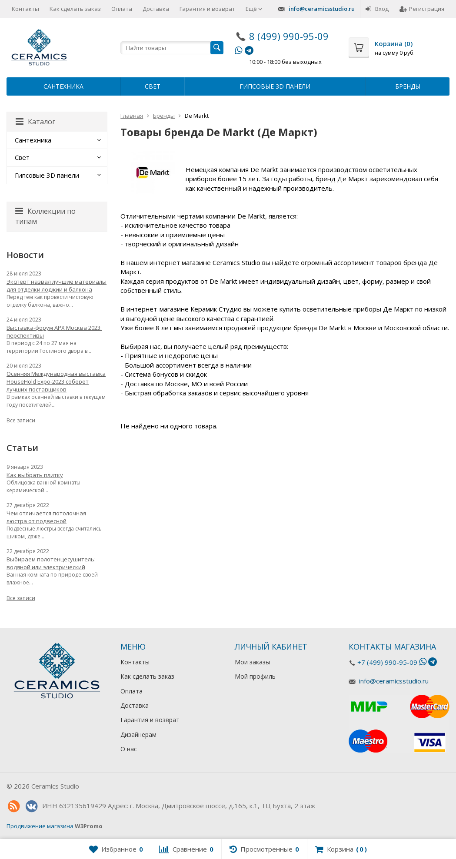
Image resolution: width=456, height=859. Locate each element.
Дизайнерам (138, 734)
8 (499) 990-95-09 (289, 36)
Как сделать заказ (75, 9)
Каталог (35, 121)
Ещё (254, 9)
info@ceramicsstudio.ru (322, 9)
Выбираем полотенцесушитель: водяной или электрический (51, 563)
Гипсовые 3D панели (275, 86)
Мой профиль (255, 676)
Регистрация (421, 9)
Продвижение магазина (40, 826)
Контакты (25, 9)
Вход (377, 9)
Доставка (156, 9)
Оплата (121, 9)
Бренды (407, 86)
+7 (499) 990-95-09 (387, 662)
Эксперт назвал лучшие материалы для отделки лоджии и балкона (57, 285)
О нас (128, 749)
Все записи (21, 420)
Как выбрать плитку (35, 475)
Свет (152, 86)
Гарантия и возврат (207, 9)
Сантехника (63, 86)
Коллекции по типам (45, 216)
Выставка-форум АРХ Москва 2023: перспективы (54, 331)
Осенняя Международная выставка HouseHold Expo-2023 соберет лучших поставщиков (56, 381)
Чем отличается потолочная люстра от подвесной (46, 517)
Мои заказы (252, 662)
